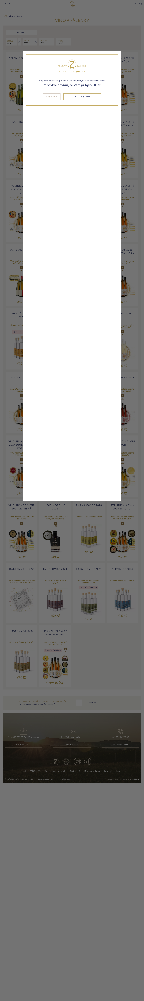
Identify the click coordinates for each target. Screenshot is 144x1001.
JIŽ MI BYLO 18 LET (82, 97)
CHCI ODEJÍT (52, 97)
